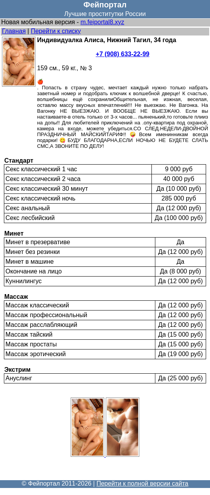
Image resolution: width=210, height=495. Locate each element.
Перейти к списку (56, 31)
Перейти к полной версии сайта (142, 483)
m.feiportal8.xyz (102, 22)
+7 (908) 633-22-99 (122, 54)
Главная (14, 31)
